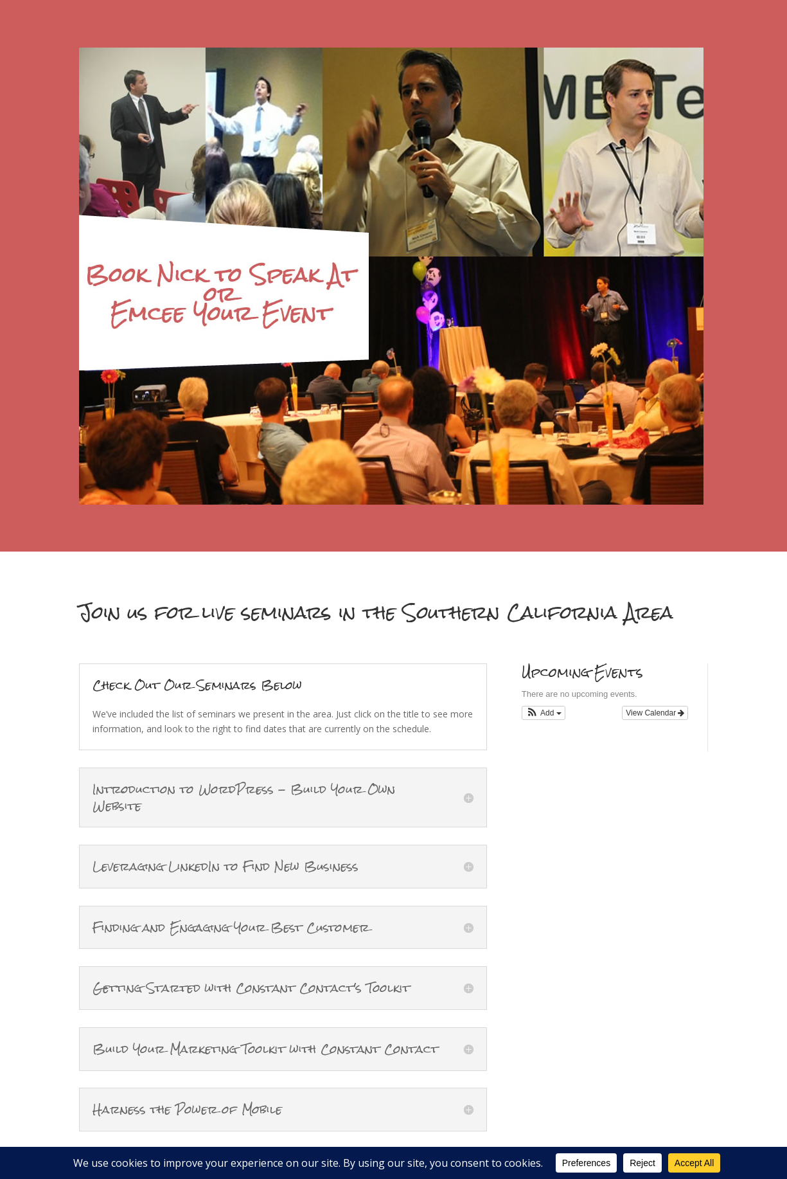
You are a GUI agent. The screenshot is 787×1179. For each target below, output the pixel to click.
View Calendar (655, 712)
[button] (543, 712)
